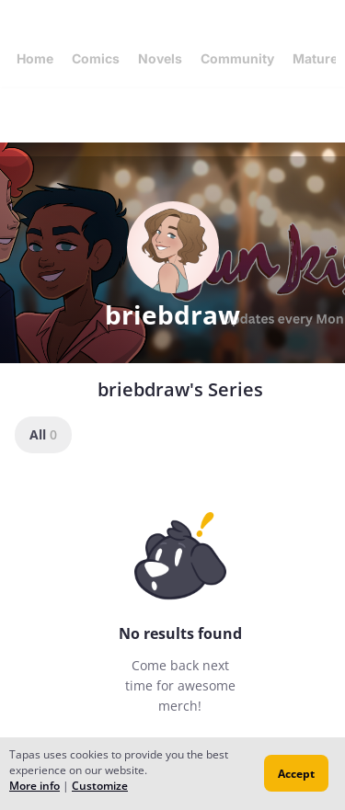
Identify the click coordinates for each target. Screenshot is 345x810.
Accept (296, 773)
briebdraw (172, 314)
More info (34, 785)
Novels (160, 58)
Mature (315, 58)
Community (237, 58)
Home (35, 58)
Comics (96, 58)
